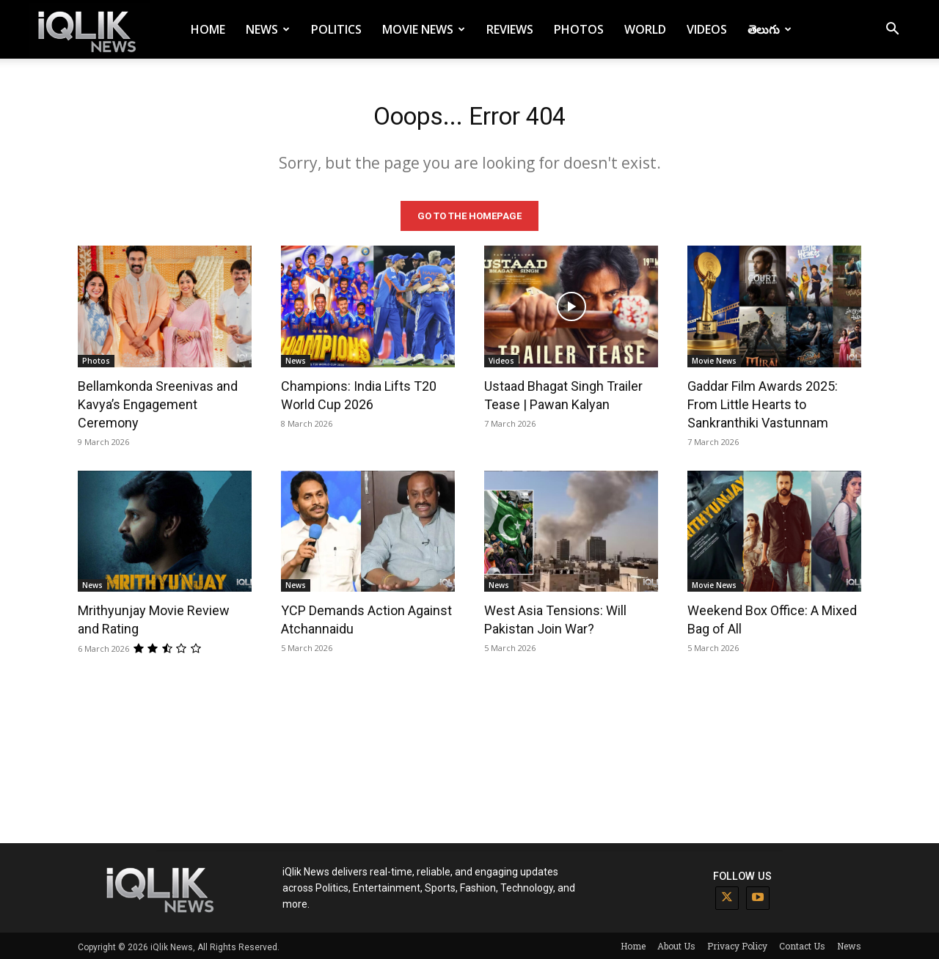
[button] (892, 30)
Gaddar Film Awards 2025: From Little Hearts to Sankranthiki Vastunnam (762, 401)
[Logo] (89, 29)
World (645, 29)
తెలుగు (770, 29)
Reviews (509, 29)
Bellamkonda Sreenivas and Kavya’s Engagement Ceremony (158, 401)
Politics (336, 29)
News (268, 29)
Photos (579, 29)
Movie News (423, 29)
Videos (707, 29)
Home (208, 29)
